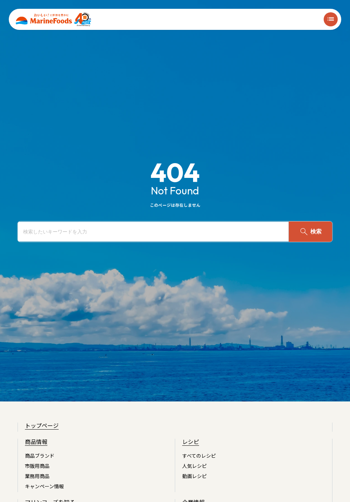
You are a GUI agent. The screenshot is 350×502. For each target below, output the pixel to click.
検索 (310, 232)
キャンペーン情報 (44, 486)
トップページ (42, 425)
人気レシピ (194, 465)
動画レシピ (194, 476)
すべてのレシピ (199, 455)
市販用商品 (37, 465)
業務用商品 (37, 476)
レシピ (190, 441)
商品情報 (36, 441)
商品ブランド (39, 455)
